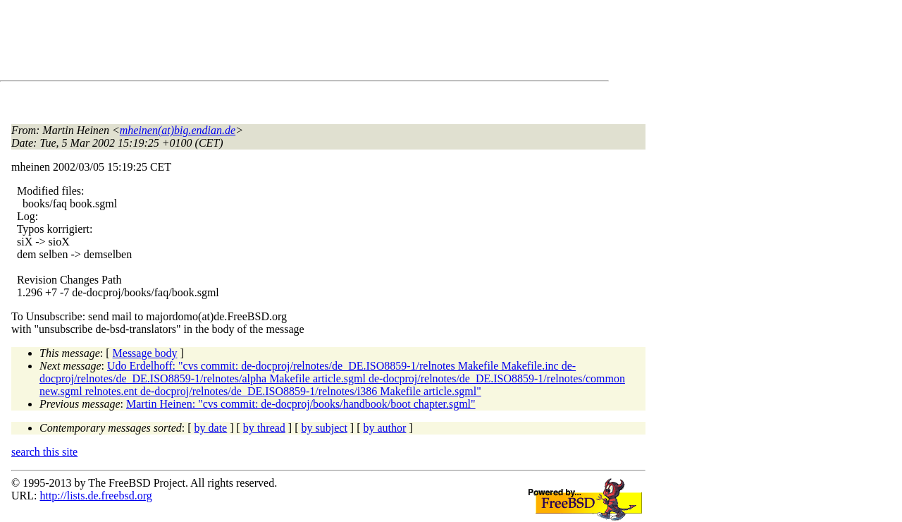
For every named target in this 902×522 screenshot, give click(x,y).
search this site (44, 452)
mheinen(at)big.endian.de (177, 130)
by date (211, 428)
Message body (145, 353)
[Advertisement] (267, 43)
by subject (324, 428)
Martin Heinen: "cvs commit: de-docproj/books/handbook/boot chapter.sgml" (301, 404)
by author (384, 428)
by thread (264, 428)
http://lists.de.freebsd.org (95, 496)
